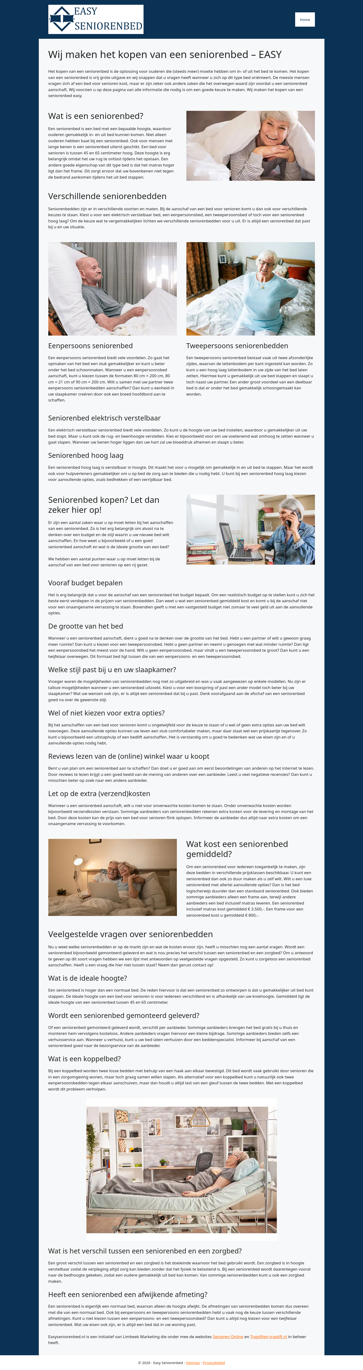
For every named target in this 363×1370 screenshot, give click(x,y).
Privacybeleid (214, 1362)
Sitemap (193, 1362)
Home (305, 19)
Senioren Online (228, 1336)
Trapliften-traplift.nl (268, 1336)
